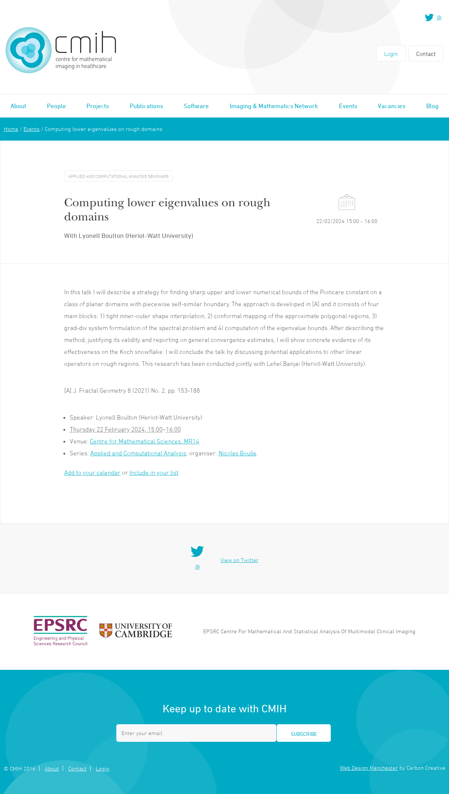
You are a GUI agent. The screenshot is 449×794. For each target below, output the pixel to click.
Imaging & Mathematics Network (274, 106)
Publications (146, 106)
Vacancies (391, 106)
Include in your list (153, 472)
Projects (98, 106)
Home (11, 129)
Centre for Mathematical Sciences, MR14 (144, 441)
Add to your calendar (92, 472)
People (56, 106)
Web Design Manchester (369, 768)
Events (348, 106)
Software (196, 106)
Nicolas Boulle (238, 453)
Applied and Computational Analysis (138, 453)
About (18, 106)
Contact (426, 53)
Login (391, 53)
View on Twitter (239, 560)
